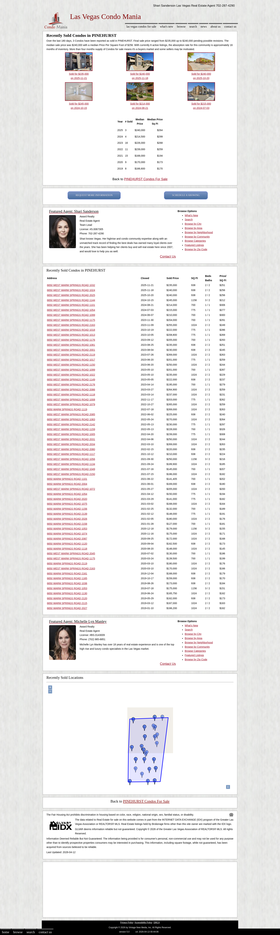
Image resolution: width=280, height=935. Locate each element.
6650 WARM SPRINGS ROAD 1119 (67, 409)
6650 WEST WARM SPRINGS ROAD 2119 (71, 354)
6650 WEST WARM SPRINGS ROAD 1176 (71, 339)
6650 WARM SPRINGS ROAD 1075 (67, 503)
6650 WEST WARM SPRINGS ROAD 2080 (71, 449)
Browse (181, 26)
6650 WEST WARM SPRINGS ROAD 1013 (71, 334)
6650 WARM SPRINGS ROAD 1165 (67, 578)
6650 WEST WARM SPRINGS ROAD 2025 (71, 295)
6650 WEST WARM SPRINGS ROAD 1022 (71, 374)
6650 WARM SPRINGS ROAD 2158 (67, 523)
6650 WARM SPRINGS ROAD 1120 (67, 543)
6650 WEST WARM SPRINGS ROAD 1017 (71, 359)
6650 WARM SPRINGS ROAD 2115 (67, 603)
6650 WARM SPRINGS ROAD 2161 (67, 573)
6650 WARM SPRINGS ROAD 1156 (67, 508)
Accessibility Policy (143, 922)
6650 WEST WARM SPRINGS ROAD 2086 (71, 389)
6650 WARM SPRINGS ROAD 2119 (67, 563)
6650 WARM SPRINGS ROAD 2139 (67, 513)
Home (5, 932)
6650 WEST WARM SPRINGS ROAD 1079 (71, 404)
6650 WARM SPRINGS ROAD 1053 (67, 528)
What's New (166, 26)
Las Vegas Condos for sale (141, 26)
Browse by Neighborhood (199, 232)
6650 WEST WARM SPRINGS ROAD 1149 (71, 379)
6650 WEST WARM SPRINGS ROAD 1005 (71, 434)
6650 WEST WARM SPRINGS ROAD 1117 (71, 454)
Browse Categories (195, 240)
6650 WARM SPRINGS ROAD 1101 (67, 479)
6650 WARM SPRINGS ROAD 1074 (67, 533)
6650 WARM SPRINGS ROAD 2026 (67, 518)
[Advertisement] (140, 889)
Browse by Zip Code (196, 249)
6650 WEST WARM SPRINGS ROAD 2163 (71, 325)
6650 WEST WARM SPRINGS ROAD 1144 (71, 300)
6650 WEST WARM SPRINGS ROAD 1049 (71, 469)
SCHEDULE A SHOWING (186, 195)
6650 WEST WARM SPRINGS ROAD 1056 (71, 459)
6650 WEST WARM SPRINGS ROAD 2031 (71, 439)
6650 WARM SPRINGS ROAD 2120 (67, 598)
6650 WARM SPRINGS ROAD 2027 (67, 608)
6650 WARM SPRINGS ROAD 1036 (67, 583)
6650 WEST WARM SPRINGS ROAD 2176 (71, 384)
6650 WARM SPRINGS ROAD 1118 (67, 548)
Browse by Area (193, 228)
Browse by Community (197, 236)
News (204, 26)
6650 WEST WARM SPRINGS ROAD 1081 (71, 344)
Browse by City (193, 223)
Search (193, 26)
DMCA (157, 922)
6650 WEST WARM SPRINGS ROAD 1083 (71, 419)
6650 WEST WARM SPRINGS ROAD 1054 (71, 310)
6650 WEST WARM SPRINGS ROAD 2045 (71, 553)
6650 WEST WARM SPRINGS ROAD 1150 (71, 364)
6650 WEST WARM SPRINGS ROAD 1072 (71, 489)
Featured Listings (194, 245)
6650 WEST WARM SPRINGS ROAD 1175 (71, 320)
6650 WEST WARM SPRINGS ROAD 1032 (71, 285)
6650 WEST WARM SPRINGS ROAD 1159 (71, 429)
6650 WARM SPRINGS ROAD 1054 (67, 494)
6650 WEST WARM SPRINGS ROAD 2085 (71, 414)
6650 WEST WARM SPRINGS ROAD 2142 (71, 424)
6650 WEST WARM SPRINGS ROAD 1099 (71, 315)
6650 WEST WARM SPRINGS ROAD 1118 (71, 394)
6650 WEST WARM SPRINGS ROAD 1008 (71, 399)
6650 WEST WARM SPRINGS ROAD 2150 (71, 474)
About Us (216, 26)
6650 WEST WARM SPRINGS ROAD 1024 (71, 290)
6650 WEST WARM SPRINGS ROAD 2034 (71, 444)
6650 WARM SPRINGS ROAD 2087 (67, 538)
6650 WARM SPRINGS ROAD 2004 (67, 484)
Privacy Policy (126, 922)
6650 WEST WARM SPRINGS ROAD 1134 (71, 464)
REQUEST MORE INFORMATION (94, 195)
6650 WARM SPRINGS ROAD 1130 (67, 593)
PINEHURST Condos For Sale (146, 179)
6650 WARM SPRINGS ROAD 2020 (67, 499)
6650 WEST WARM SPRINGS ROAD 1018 (71, 329)
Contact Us (230, 26)
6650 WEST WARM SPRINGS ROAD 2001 (71, 349)
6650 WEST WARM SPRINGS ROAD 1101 (71, 305)
